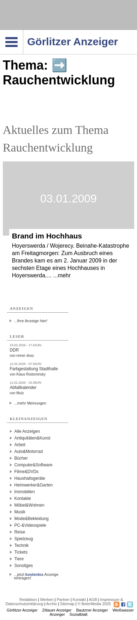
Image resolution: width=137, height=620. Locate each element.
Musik (19, 512)
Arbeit (19, 445)
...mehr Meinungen (30, 403)
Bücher (21, 458)
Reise (19, 532)
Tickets (21, 552)
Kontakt (79, 599)
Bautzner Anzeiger (92, 610)
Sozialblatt (79, 614)
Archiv (51, 604)
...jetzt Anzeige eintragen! (36, 574)
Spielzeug (23, 539)
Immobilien (24, 492)
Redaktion (28, 599)
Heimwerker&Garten (33, 485)
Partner (63, 599)
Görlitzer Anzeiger (22, 610)
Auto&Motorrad (28, 451)
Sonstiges (23, 565)
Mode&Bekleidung (31, 518)
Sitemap (67, 604)
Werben (46, 599)
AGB (93, 599)
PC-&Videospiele (30, 525)
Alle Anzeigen (27, 431)
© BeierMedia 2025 (94, 604)
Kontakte (22, 498)
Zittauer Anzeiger (57, 610)
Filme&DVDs (26, 471)
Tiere (19, 559)
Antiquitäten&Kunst (32, 438)
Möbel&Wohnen (29, 505)
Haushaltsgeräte (29, 478)
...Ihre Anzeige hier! (30, 321)
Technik (21, 545)
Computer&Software (33, 465)
